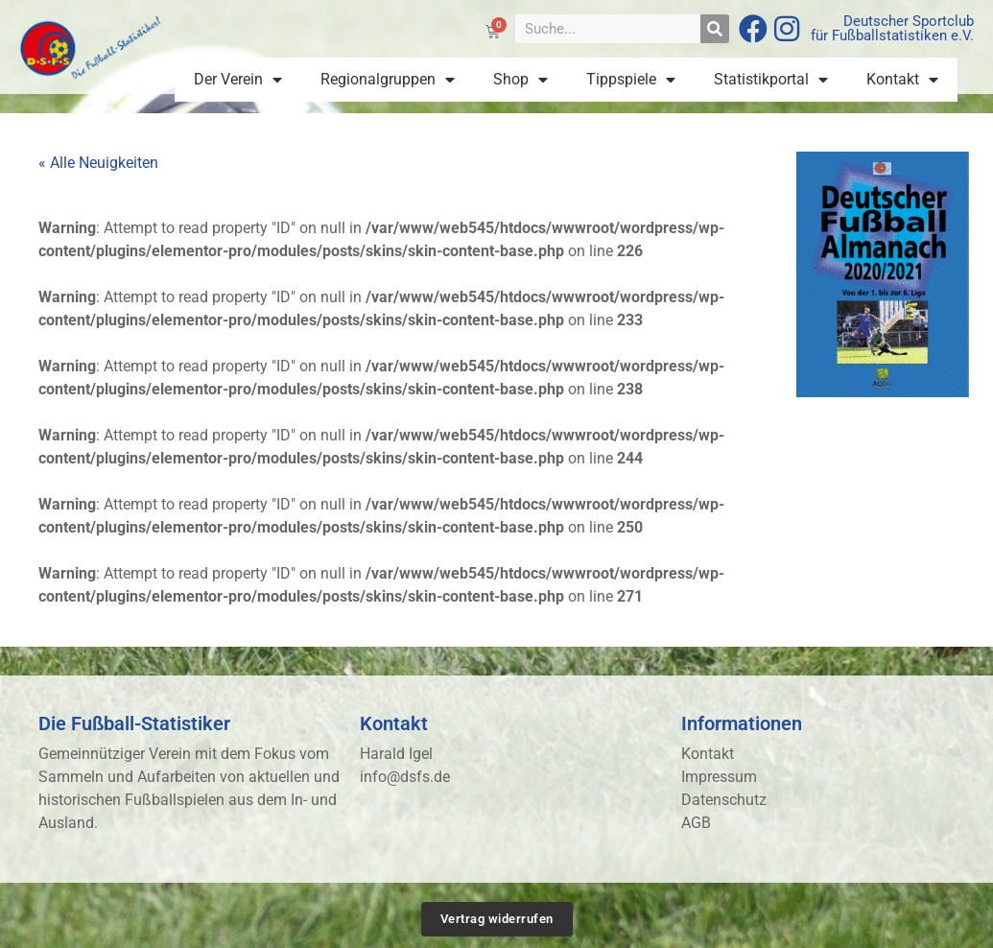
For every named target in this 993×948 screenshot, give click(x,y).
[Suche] (714, 28)
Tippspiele (630, 79)
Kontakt (902, 79)
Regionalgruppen (387, 79)
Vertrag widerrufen (497, 919)
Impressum (719, 777)
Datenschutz (724, 800)
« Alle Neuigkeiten (98, 163)
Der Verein (238, 79)
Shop (520, 79)
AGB (696, 823)
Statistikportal (771, 79)
